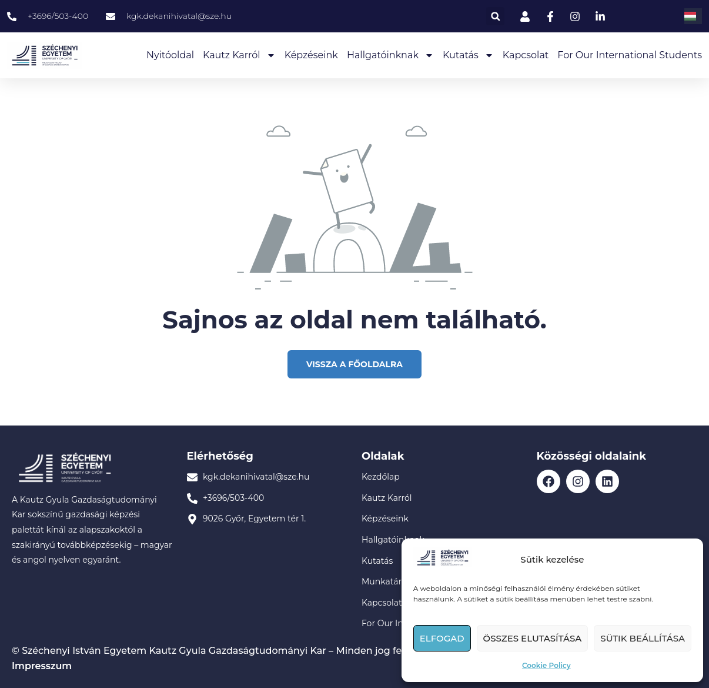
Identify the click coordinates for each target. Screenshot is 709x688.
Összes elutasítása (532, 638)
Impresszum (42, 666)
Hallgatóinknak (390, 55)
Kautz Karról (239, 55)
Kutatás (468, 55)
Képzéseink (311, 55)
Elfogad (442, 638)
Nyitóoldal (170, 55)
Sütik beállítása (642, 638)
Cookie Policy (546, 665)
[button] (495, 16)
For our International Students (629, 55)
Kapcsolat (526, 55)
